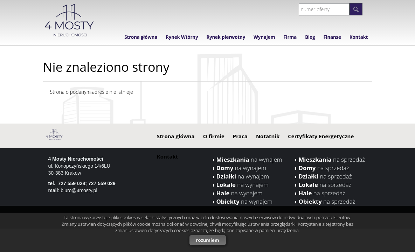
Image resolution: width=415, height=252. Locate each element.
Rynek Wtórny (182, 37)
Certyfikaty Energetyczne (321, 136)
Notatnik (267, 136)
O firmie (213, 136)
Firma (290, 37)
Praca (240, 136)
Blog (310, 37)
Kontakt (359, 37)
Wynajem (264, 37)
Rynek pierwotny (225, 37)
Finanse (332, 37)
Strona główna (140, 37)
